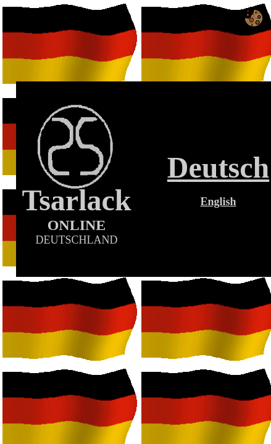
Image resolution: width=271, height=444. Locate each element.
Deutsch (218, 167)
